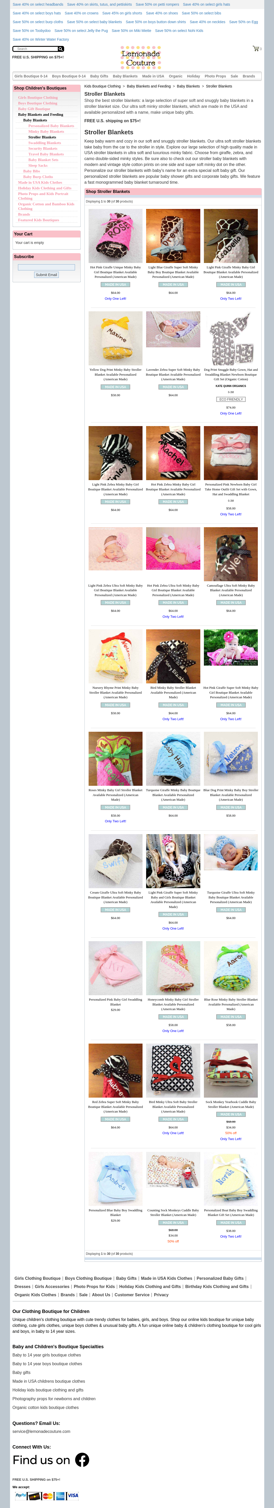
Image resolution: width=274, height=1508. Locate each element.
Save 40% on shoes (162, 13)
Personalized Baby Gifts (220, 1278)
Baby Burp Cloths (38, 177)
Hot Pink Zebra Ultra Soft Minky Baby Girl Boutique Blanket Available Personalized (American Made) (173, 590)
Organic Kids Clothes (35, 1295)
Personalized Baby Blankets (51, 126)
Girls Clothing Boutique (38, 1278)
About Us (101, 1295)
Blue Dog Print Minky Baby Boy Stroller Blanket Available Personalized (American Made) (231, 794)
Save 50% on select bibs (201, 13)
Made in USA (153, 76)
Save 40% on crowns (82, 13)
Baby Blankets (125, 76)
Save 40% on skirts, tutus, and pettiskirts (99, 4)
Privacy (161, 1295)
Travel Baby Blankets (46, 154)
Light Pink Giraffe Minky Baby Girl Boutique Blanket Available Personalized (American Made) (231, 272)
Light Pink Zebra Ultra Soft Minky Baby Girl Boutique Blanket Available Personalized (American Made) (115, 590)
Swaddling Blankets (45, 143)
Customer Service (132, 1295)
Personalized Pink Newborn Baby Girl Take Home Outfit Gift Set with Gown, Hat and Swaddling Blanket (231, 489)
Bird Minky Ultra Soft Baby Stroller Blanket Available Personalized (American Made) (173, 1106)
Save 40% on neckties (207, 22)
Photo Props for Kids (94, 1287)
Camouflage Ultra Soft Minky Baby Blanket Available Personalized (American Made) (231, 590)
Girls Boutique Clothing (38, 97)
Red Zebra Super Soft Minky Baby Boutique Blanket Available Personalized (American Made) (115, 1106)
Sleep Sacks (38, 165)
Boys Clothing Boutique (88, 1278)
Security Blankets (43, 148)
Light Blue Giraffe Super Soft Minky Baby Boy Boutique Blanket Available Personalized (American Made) (173, 272)
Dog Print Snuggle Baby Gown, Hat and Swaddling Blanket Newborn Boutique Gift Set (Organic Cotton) (231, 374)
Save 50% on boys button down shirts (156, 22)
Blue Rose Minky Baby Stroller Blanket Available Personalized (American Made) (231, 1004)
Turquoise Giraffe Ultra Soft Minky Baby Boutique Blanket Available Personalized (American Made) (231, 897)
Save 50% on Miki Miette (131, 31)
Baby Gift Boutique (34, 109)
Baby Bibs (31, 171)
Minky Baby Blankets (46, 131)
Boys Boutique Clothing (38, 103)
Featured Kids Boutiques (38, 220)
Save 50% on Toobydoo (32, 31)
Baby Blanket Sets (44, 160)
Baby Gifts (99, 76)
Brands (249, 76)
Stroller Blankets (42, 137)
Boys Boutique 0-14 (69, 76)
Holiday (193, 76)
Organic (176, 76)
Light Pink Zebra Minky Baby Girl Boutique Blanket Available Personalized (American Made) (115, 489)
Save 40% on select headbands (38, 4)
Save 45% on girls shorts (122, 13)
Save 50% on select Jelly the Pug (81, 31)
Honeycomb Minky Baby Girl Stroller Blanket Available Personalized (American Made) (173, 1004)
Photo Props (215, 76)
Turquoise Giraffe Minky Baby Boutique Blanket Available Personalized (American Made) (173, 794)
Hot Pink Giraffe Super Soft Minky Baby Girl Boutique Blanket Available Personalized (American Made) (230, 692)
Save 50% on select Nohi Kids (179, 31)
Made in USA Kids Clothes (40, 182)
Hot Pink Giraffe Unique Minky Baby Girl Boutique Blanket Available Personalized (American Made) (115, 272)
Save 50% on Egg (243, 22)
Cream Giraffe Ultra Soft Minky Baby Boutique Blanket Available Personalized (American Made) (115, 897)
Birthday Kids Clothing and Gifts (217, 1287)
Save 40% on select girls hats (206, 4)
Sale (234, 76)
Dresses (23, 1287)
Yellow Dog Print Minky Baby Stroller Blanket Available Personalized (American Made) (115, 374)
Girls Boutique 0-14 (31, 76)
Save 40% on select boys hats (37, 13)
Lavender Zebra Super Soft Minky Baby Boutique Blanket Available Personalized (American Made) (173, 374)
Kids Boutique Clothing (102, 86)
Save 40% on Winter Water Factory (41, 39)
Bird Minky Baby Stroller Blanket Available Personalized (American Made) (173, 692)
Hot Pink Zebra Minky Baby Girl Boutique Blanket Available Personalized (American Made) (173, 489)
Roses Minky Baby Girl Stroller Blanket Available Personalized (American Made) (116, 794)
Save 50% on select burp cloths (38, 22)
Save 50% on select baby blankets (94, 22)
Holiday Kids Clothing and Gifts (45, 188)
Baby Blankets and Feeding (40, 114)
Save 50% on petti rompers (157, 4)
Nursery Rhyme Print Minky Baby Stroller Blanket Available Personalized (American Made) (115, 692)
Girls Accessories (52, 1287)
